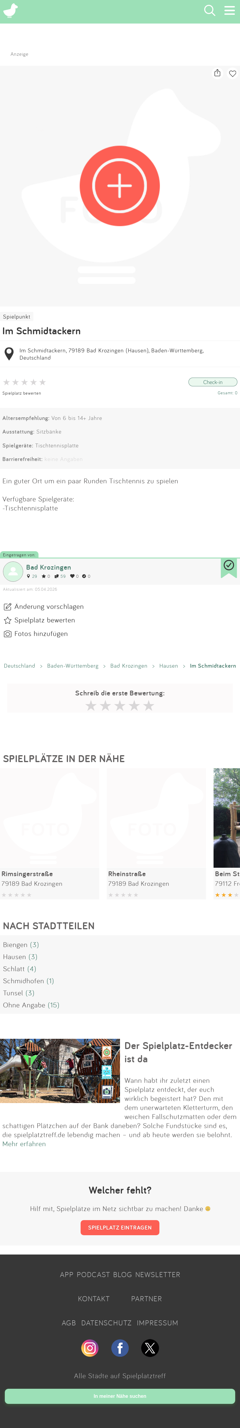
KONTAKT (94, 1298)
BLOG (122, 1274)
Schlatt (14, 968)
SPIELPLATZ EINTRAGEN (120, 1227)
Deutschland (19, 665)
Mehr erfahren (24, 1143)
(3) (34, 944)
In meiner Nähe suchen (120, 1396)
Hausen (168, 665)
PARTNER (146, 1298)
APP (67, 1274)
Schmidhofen (23, 980)
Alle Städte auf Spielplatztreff (120, 1375)
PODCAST (93, 1274)
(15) (54, 1004)
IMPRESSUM (157, 1323)
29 (31, 576)
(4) (31, 968)
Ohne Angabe (24, 1004)
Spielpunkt (16, 316)
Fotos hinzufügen (41, 633)
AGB (69, 1323)
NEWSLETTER (157, 1274)
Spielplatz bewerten (21, 393)
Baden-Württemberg (73, 665)
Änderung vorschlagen (49, 606)
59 (60, 576)
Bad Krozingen (48, 567)
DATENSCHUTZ (106, 1323)
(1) (50, 980)
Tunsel (13, 992)
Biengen (15, 944)
